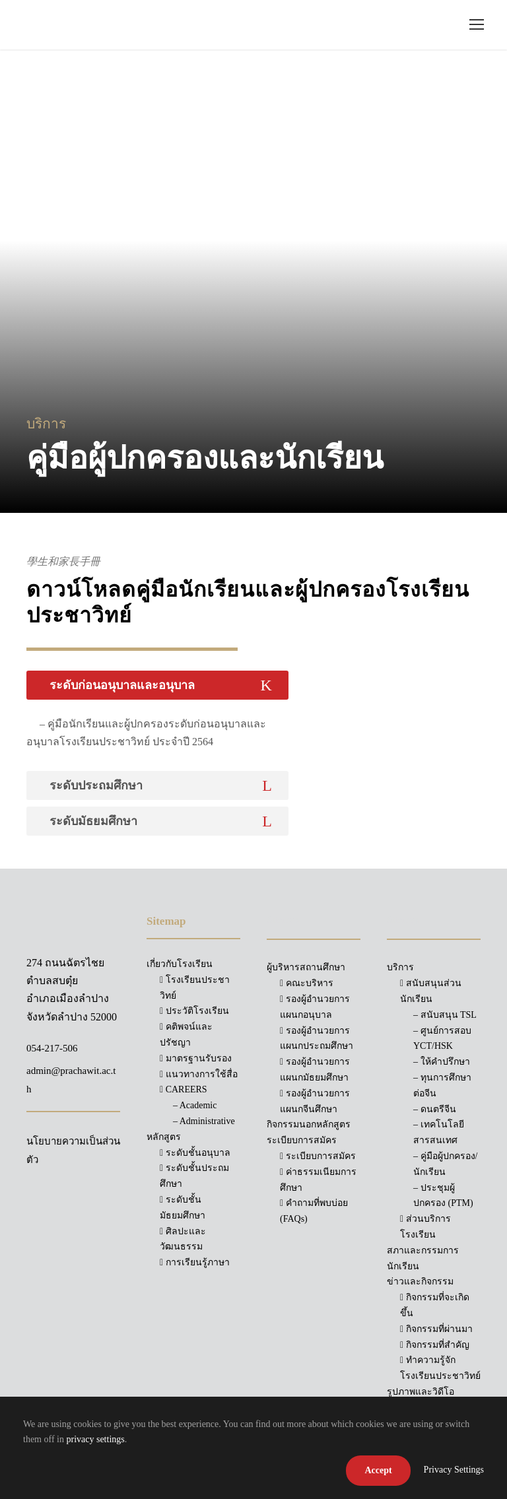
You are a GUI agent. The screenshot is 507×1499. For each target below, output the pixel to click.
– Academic (195, 1105)
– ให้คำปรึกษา (441, 1062)
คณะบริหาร (306, 983)
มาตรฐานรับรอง (196, 1058)
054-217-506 (52, 1048)
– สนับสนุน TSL (445, 1015)
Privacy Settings (454, 1470)
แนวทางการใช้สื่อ (199, 1074)
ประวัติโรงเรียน (194, 1011)
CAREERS (183, 1089)
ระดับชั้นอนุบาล (195, 1153)
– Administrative (204, 1121)
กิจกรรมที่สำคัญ (434, 1345)
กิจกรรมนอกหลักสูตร (309, 1124)
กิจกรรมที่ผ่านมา (436, 1329)
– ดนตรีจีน (434, 1109)
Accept (377, 1470)
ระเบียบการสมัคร (318, 1156)
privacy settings (95, 1439)
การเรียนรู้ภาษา (195, 1262)
